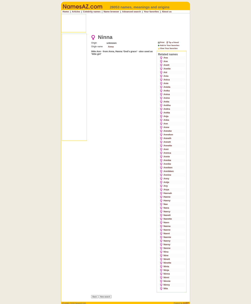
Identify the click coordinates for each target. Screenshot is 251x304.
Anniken (166, 167)
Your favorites (151, 11)
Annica (165, 153)
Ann (164, 123)
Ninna (165, 273)
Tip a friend (172, 42)
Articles (76, 11)
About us (167, 11)
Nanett (165, 215)
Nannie (165, 237)
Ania (164, 76)
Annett (165, 142)
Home (66, 11)
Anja (164, 116)
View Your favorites (168, 48)
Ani (163, 72)
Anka (164, 120)
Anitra (165, 109)
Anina (165, 94)
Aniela (165, 87)
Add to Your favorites (168, 45)
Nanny (165, 240)
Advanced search (131, 11)
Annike (165, 164)
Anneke (166, 131)
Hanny (165, 200)
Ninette (165, 262)
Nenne (165, 248)
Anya (164, 189)
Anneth (165, 138)
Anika (165, 90)
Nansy (165, 244)
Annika (165, 160)
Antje (164, 182)
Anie (164, 83)
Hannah (166, 193)
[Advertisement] (125, 23)
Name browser (111, 11)
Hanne (165, 197)
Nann (164, 222)
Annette (166, 145)
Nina (164, 251)
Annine (165, 175)
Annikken (167, 171)
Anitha (165, 105)
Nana (164, 208)
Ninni (164, 277)
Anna (111, 46)
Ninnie (165, 281)
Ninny (165, 284)
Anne (164, 127)
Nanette (166, 218)
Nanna (165, 226)
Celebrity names (92, 11)
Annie (165, 156)
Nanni (165, 233)
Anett (164, 65)
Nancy (165, 211)
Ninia (164, 266)
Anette (165, 68)
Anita (164, 101)
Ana (164, 57)
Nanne (165, 229)
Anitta (165, 112)
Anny (164, 178)
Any (164, 186)
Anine (165, 98)
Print (161, 42)
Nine (164, 255)
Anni (164, 149)
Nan (164, 204)
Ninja (164, 270)
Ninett (165, 259)
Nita (164, 288)
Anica (165, 79)
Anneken (166, 134)
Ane (164, 61)
